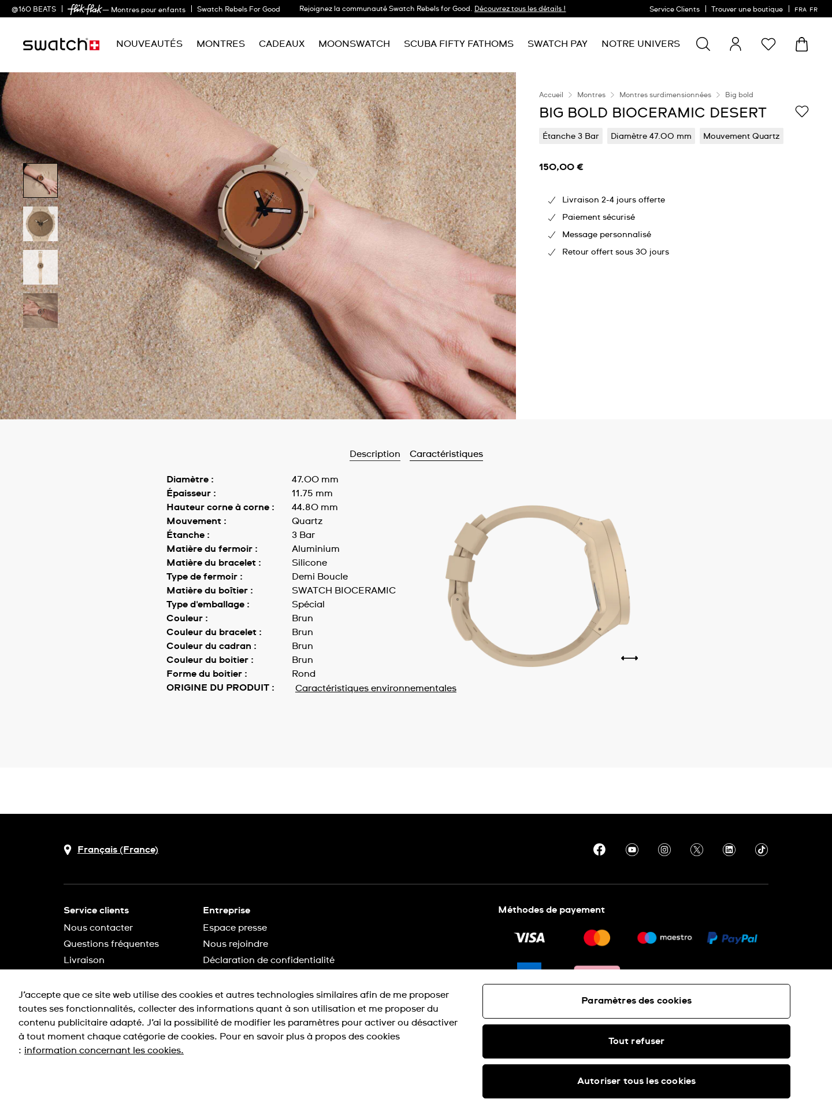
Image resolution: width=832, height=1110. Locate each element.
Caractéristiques (446, 454)
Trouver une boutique (747, 9)
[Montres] (220, 44)
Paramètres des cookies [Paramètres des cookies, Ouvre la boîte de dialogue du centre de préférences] (636, 1000)
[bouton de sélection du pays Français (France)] (111, 850)
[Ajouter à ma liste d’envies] (802, 112)
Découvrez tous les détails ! (520, 9)
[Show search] (703, 44)
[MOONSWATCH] (354, 44)
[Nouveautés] (149, 44)
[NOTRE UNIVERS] (640, 44)
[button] (768, 43)
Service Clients (674, 9)
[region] (674, 245)
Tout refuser (636, 1041)
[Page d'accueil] (61, 44)
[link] (85, 9)
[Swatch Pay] (558, 44)
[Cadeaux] (281, 44)
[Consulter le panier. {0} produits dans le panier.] (801, 44)
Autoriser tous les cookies (636, 1081)
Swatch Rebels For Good (238, 9)
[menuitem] (149, 44)
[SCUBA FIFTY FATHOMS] (459, 44)
